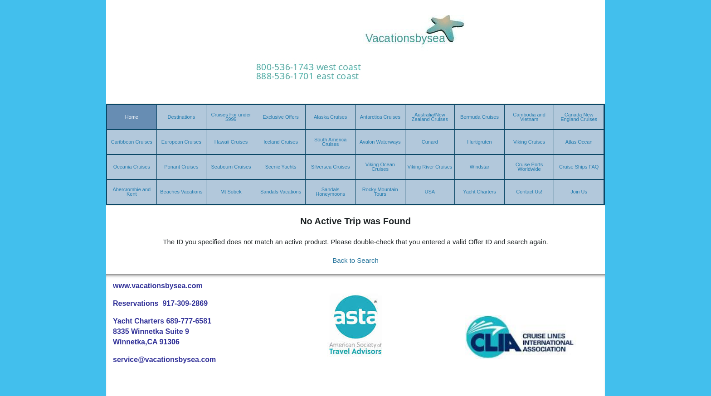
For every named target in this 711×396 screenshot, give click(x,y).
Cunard (430, 142)
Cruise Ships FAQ (579, 166)
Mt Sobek (230, 191)
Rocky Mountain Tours (380, 192)
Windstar (479, 166)
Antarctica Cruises (380, 117)
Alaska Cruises (330, 117)
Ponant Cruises (181, 166)
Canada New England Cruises (578, 117)
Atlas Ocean (579, 142)
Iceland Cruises (280, 142)
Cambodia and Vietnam (529, 117)
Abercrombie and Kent (131, 192)
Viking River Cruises (429, 166)
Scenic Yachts (281, 166)
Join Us (578, 191)
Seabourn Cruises (231, 166)
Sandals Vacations (280, 191)
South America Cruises (330, 142)
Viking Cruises (529, 142)
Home (131, 117)
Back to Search (355, 260)
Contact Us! (529, 191)
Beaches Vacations (181, 191)
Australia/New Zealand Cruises (430, 117)
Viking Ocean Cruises (380, 167)
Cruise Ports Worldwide (529, 167)
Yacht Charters (479, 191)
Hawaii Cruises (231, 142)
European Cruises (181, 142)
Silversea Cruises (330, 166)
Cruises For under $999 (231, 117)
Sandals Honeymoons (330, 192)
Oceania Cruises (131, 166)
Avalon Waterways (380, 142)
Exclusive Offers (280, 117)
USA (430, 191)
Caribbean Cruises (131, 142)
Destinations (181, 117)
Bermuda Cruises (479, 117)
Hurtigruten (479, 142)
